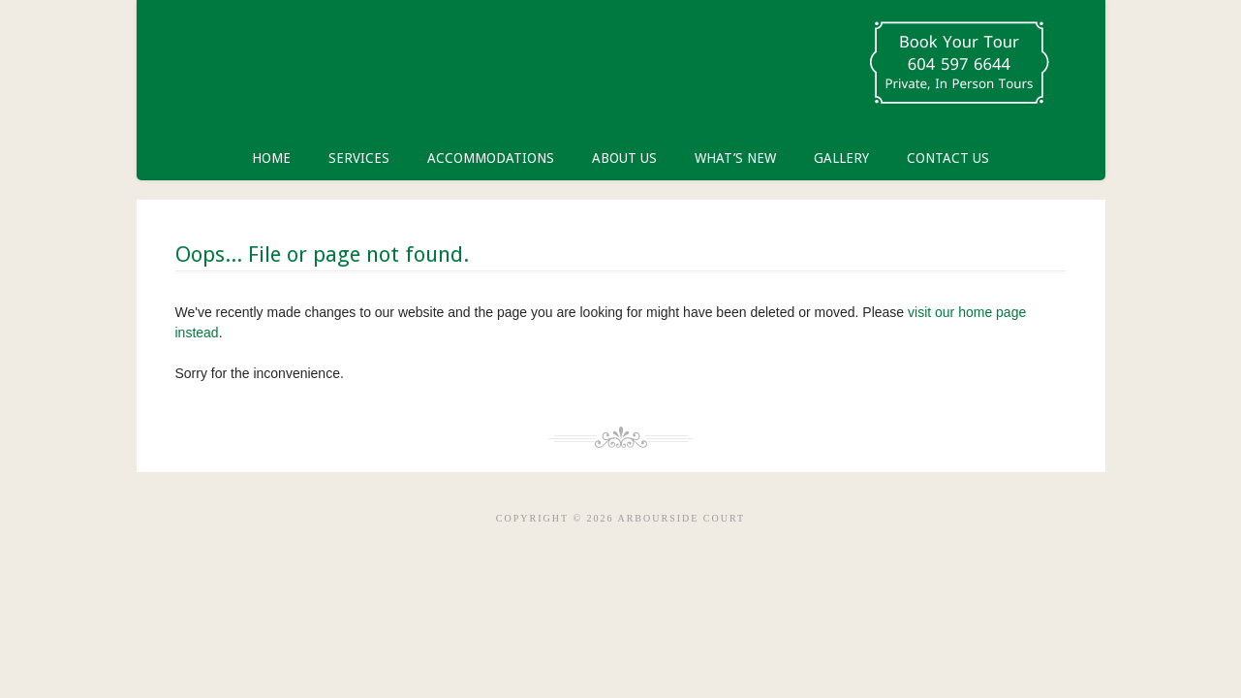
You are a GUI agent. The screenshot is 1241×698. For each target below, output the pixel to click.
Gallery (841, 158)
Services (358, 158)
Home (271, 158)
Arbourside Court (379, 67)
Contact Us (948, 158)
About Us (624, 158)
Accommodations (490, 158)
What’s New (735, 158)
